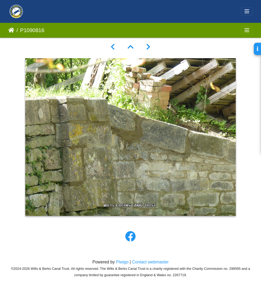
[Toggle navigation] (247, 11)
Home (11, 30)
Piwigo (122, 262)
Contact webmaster (150, 262)
